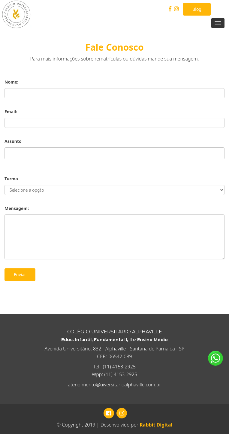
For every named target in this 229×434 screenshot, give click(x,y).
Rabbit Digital (156, 424)
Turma (11, 179)
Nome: (11, 82)
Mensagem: (17, 208)
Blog (196, 9)
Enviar (20, 274)
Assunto (13, 141)
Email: (11, 111)
